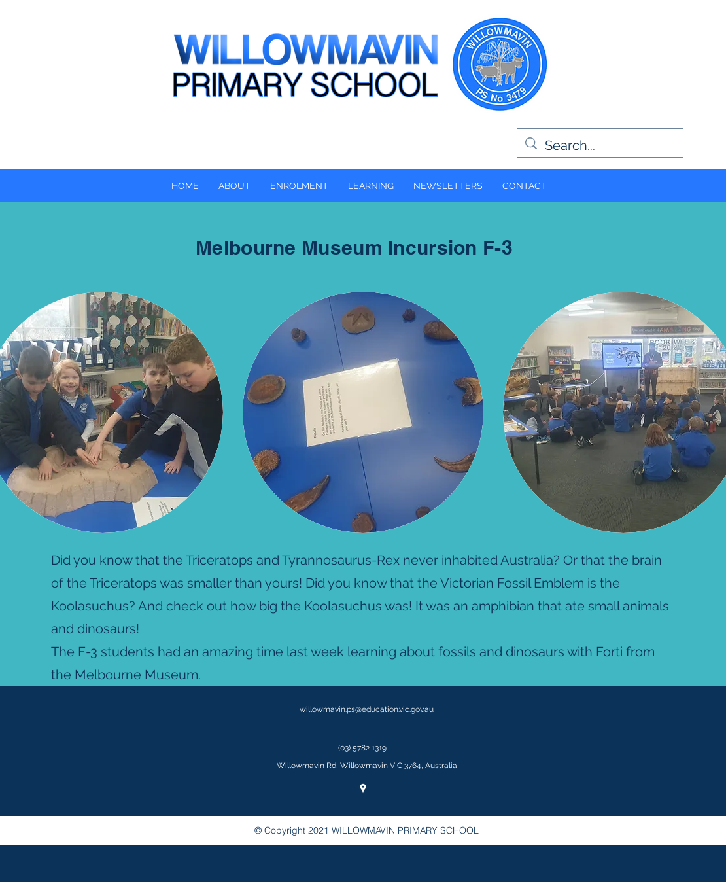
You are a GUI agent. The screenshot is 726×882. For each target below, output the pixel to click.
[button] (363, 412)
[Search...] (600, 145)
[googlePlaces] (663, 88)
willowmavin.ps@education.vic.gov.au (367, 709)
